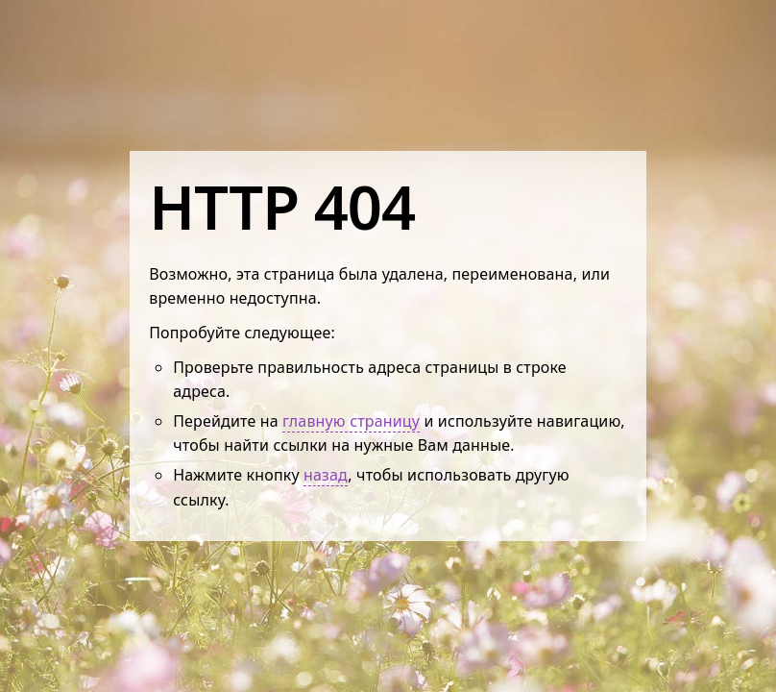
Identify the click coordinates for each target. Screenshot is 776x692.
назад (325, 474)
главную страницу (351, 421)
